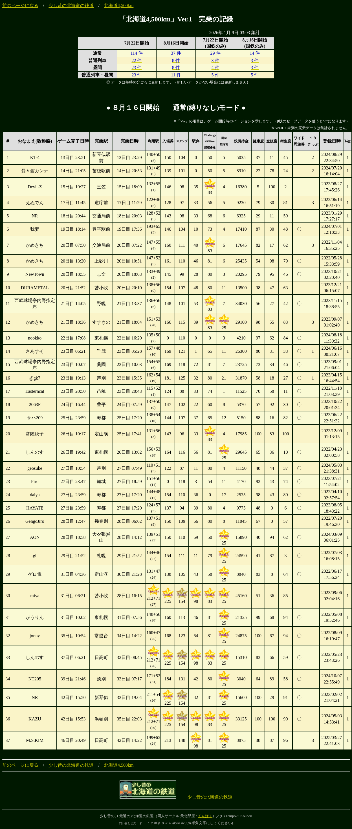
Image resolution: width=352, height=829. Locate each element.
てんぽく (205, 816)
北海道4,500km (118, 5)
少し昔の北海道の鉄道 (71, 5)
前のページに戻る (20, 5)
